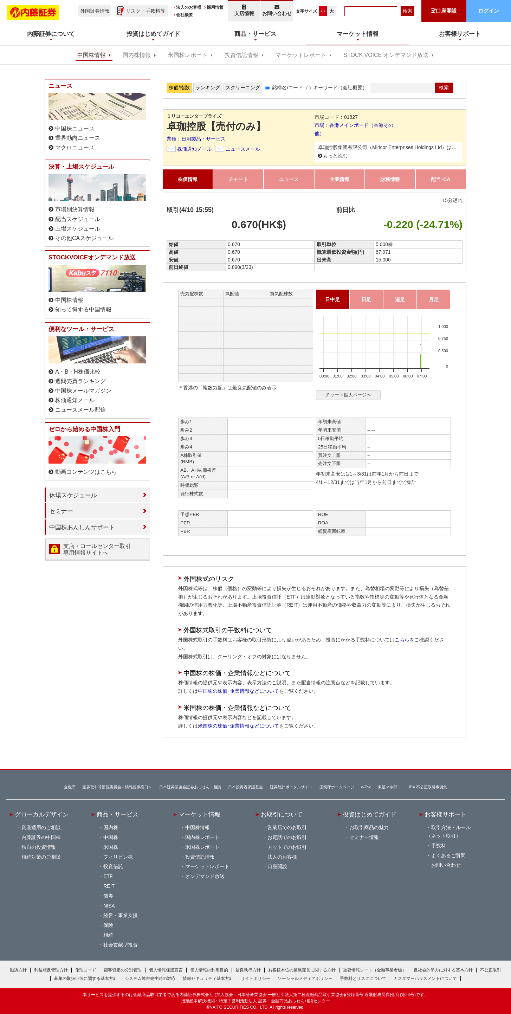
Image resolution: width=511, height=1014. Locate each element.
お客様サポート (445, 814)
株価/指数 (179, 87)
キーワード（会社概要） (340, 87)
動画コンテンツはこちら (86, 472)
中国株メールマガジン (83, 391)
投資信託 (113, 866)
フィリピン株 (118, 857)
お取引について (282, 814)
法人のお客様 (188, 7)
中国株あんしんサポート (82, 527)
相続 (108, 935)
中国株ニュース (75, 128)
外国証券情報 (95, 11)
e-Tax (366, 787)
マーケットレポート (301, 55)
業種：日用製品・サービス (196, 139)
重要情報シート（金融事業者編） (374, 970)
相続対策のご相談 (41, 857)
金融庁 (70, 787)
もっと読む (335, 156)
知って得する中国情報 (83, 309)
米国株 (110, 847)
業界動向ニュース (77, 138)
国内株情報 (137, 55)
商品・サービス (117, 814)
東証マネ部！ (389, 787)
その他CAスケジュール (84, 238)
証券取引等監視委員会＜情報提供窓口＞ (117, 787)
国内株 (110, 827)
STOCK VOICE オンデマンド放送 (385, 55)
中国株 (110, 837)
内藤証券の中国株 (41, 837)
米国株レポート (187, 55)
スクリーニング (243, 87)
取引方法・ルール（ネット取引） (448, 832)
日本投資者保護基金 (245, 787)
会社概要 (184, 14)
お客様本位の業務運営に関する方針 (302, 970)
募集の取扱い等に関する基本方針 (85, 978)
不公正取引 (490, 970)
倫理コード (85, 970)
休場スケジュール (73, 495)
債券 (108, 896)
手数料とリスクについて (363, 978)
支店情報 (244, 10)
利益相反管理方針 (51, 970)
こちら (402, 639)
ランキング (207, 87)
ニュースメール (243, 149)
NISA (109, 906)
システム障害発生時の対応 (150, 978)
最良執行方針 (248, 970)
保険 (108, 925)
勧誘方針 (18, 970)
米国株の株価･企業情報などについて (238, 726)
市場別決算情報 (75, 209)
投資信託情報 (241, 55)
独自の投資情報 (38, 847)
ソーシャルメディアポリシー (305, 978)
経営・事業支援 (120, 915)
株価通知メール (194, 149)
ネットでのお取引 (287, 847)
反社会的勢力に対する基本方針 (443, 970)
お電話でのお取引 (287, 837)
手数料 (438, 845)
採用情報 (215, 7)
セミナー (61, 511)
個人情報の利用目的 (209, 970)
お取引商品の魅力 (369, 827)
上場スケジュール (77, 229)
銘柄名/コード (287, 87)
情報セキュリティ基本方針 (208, 978)
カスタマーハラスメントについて (425, 978)
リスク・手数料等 (145, 11)
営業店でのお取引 (287, 827)
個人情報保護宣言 (166, 970)
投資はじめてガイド (369, 814)
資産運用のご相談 (41, 827)
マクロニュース (75, 147)
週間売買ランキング (80, 381)
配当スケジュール (77, 219)
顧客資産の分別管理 (123, 970)
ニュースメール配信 (80, 410)
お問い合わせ (277, 10)
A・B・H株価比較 (78, 372)
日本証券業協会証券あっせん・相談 (190, 787)
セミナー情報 (364, 837)
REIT (109, 886)
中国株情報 (91, 55)
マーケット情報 (199, 814)
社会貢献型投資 (120, 945)
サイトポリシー (255, 978)
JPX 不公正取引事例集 (427, 787)
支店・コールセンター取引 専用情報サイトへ (97, 549)
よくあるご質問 (448, 855)
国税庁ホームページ (336, 787)
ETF (107, 876)
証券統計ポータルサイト (291, 787)
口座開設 (277, 866)
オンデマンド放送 (205, 876)
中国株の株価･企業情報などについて (238, 691)
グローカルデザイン (42, 814)
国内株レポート (202, 837)
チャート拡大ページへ (348, 395)
